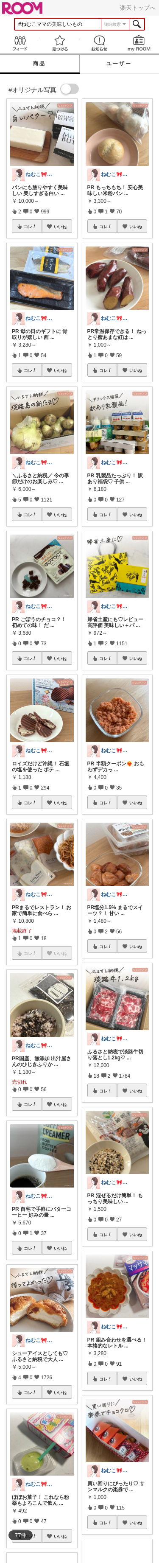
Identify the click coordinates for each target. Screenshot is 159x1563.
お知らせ (100, 43)
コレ (30, 226)
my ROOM (139, 43)
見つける (60, 43)
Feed (20, 43)
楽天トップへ (138, 7)
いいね (60, 226)
